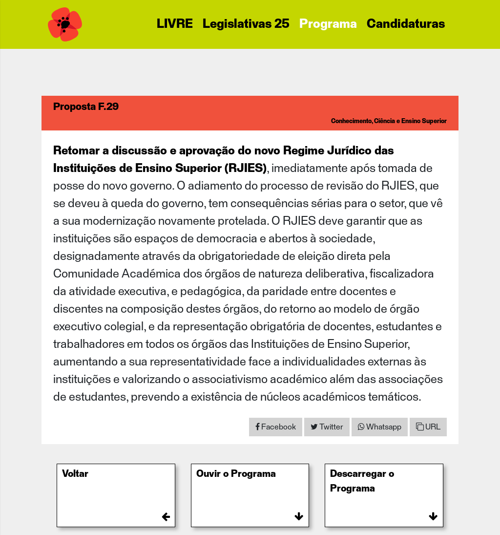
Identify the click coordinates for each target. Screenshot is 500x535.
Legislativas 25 (246, 24)
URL (428, 427)
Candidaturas (406, 24)
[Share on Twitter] (327, 427)
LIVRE (175, 24)
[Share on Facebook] (275, 427)
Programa (328, 24)
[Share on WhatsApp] (380, 427)
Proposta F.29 (86, 107)
